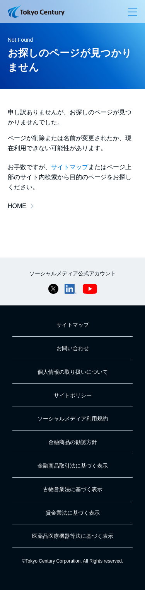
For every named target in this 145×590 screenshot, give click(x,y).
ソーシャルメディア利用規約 (73, 418)
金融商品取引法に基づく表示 (73, 466)
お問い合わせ (72, 348)
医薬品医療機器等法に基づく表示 (72, 536)
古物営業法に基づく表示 (72, 489)
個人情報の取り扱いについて (73, 372)
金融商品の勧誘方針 (72, 442)
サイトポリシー (73, 395)
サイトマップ (69, 167)
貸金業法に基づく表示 (73, 513)
